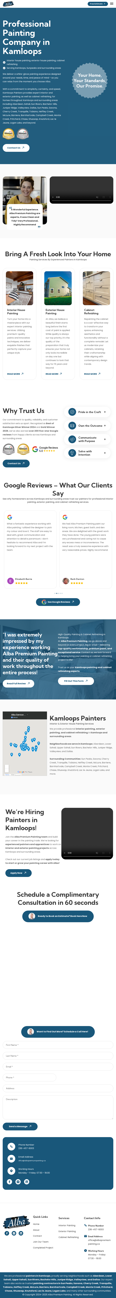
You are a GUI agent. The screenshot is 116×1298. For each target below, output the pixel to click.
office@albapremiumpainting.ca (32, 1160)
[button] (111, 3)
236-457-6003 (26, 1148)
